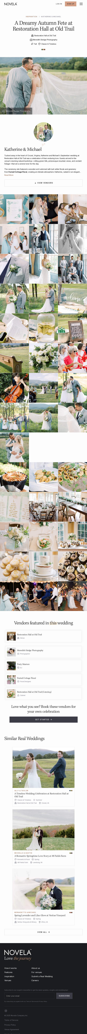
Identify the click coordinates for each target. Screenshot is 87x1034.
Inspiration (9, 976)
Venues (7, 980)
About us (35, 968)
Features (8, 972)
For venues (36, 972)
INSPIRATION (31, 17)
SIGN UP (70, 4)
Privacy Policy (10, 1025)
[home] (11, 4)
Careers (35, 980)
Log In (59, 4)
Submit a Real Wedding (42, 976)
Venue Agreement (11, 1029)
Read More (8, 175)
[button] (80, 4)
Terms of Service (11, 1020)
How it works (10, 968)
